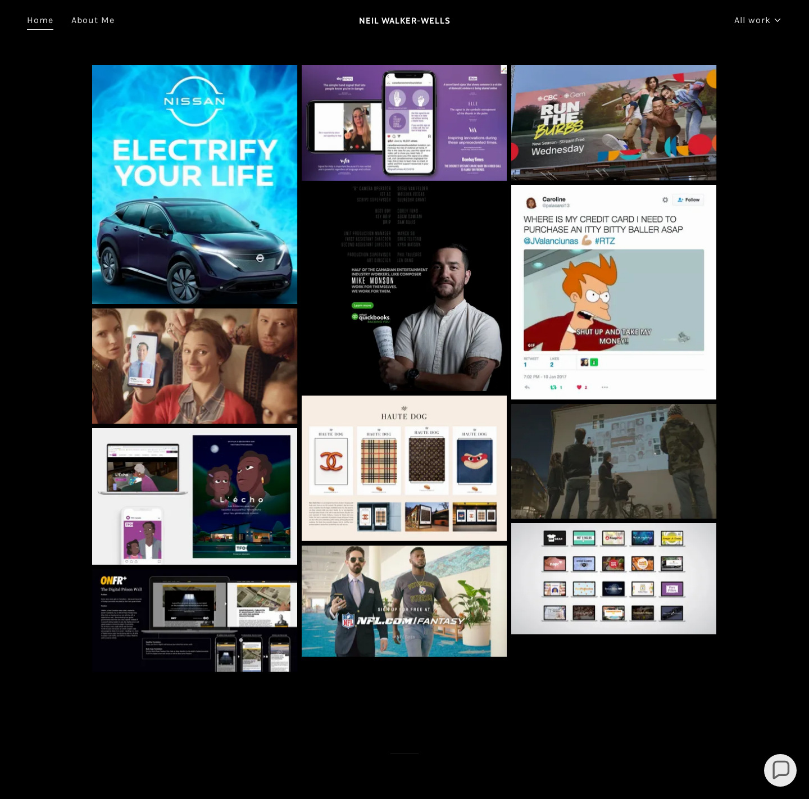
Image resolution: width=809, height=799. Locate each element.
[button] (758, 20)
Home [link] (40, 20)
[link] (404, 20)
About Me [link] (93, 20)
